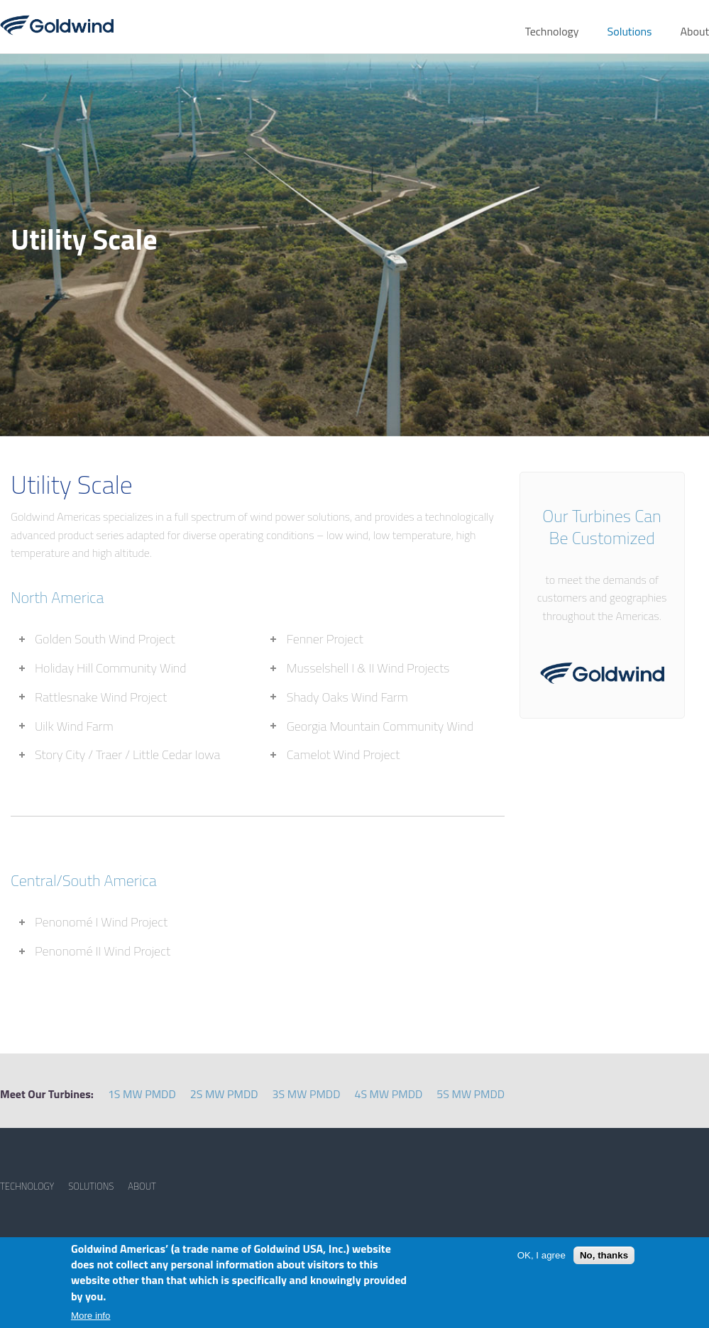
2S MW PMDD (224, 1093)
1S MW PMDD (142, 1093)
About (694, 31)
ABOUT (142, 1186)
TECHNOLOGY (27, 1186)
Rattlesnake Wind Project (101, 697)
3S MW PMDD (307, 1093)
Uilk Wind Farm (74, 726)
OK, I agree (541, 1255)
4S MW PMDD (388, 1093)
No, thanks (604, 1255)
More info (91, 1315)
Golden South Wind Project (105, 638)
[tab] (132, 639)
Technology (552, 31)
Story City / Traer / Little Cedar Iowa (127, 754)
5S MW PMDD (470, 1093)
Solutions (630, 31)
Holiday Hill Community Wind (111, 667)
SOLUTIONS (91, 1186)
